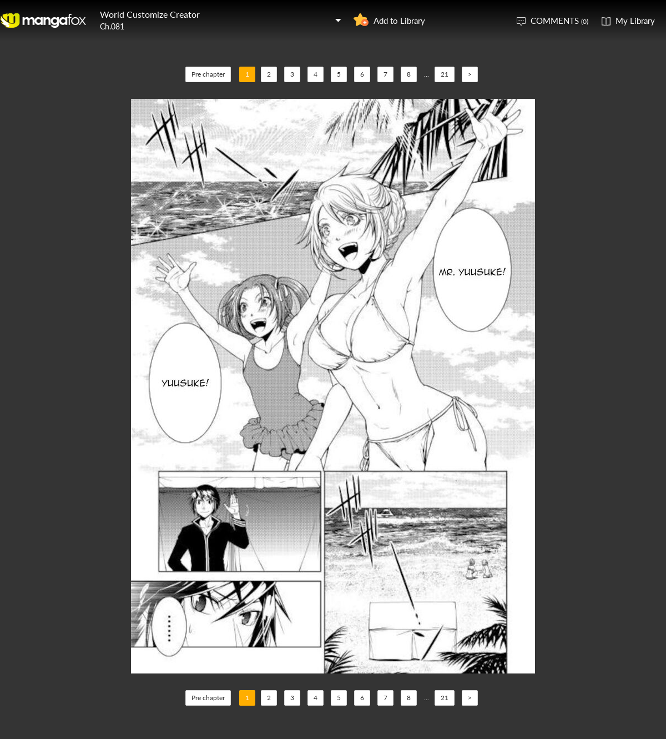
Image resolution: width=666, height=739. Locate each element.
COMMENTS (559, 21)
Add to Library (399, 21)
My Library (635, 21)
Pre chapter (208, 74)
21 (444, 74)
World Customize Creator (150, 14)
